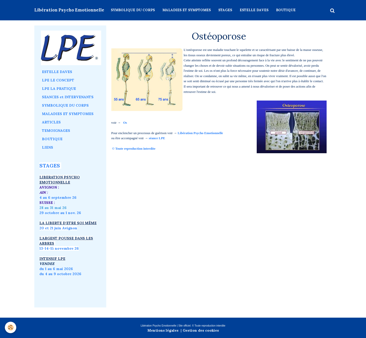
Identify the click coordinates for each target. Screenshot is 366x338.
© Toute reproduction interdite (134, 148)
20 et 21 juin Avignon (58, 228)
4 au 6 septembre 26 (58, 197)
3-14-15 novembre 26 (60, 248)
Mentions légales (162, 330)
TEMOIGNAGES (56, 130)
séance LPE (157, 138)
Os (125, 122)
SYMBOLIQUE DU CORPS (133, 10)
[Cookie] (11, 327)
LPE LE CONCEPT (58, 80)
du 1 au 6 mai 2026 (56, 268)
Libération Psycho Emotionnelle (200, 133)
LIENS (47, 147)
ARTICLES (51, 122)
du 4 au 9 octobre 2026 (60, 274)
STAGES (225, 10)
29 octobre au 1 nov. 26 (60, 212)
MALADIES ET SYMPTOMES (186, 10)
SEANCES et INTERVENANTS (68, 97)
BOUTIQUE (286, 10)
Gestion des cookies (201, 330)
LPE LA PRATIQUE (59, 88)
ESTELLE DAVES (254, 10)
